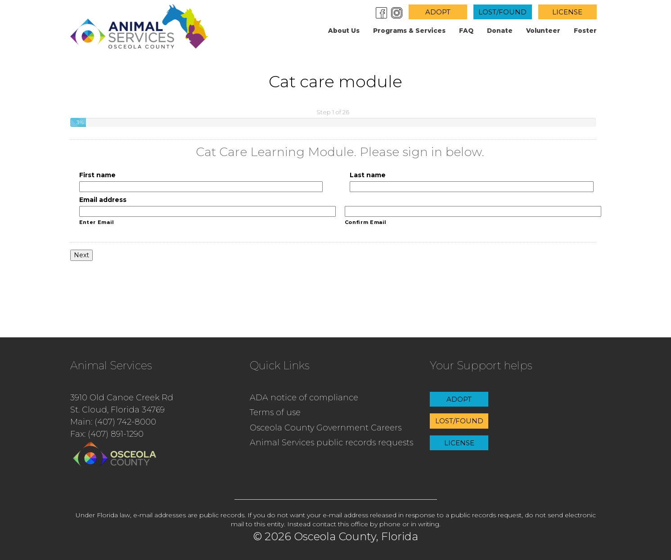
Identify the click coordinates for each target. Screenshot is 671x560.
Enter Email (96, 222)
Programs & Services (409, 30)
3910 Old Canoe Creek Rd (121, 398)
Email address (102, 200)
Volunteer (543, 30)
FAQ (466, 30)
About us (344, 30)
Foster (585, 30)
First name (97, 175)
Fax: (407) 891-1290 (107, 434)
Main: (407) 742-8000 (113, 422)
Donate (500, 30)
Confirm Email (366, 222)
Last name (368, 175)
